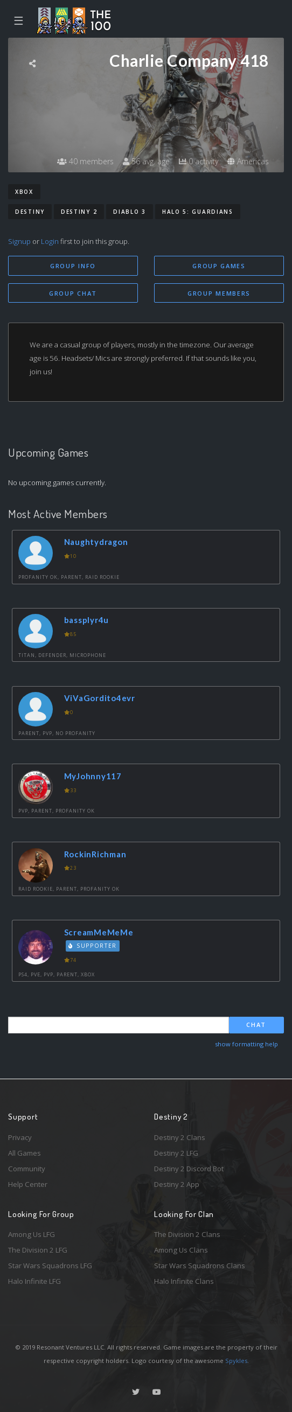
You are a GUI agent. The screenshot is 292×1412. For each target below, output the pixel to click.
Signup (19, 241)
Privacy (20, 1137)
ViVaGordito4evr (99, 698)
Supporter (92, 945)
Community (26, 1168)
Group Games (219, 266)
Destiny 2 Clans (179, 1137)
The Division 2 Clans (187, 1234)
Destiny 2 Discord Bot (189, 1168)
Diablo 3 (129, 211)
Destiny (30, 211)
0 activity (198, 161)
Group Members (219, 293)
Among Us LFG (31, 1234)
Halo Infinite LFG (34, 1281)
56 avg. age (146, 161)
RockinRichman (95, 854)
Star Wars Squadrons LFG (50, 1265)
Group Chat (73, 293)
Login (50, 241)
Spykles (236, 1361)
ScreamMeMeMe (99, 932)
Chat (256, 1024)
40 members (85, 161)
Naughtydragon (96, 542)
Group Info (73, 266)
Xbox (24, 191)
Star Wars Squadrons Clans (199, 1265)
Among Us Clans (181, 1250)
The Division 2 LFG (37, 1250)
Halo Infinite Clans (184, 1281)
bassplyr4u (86, 620)
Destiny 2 (79, 211)
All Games (24, 1153)
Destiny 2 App (176, 1184)
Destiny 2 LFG (176, 1153)
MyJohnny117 (93, 776)
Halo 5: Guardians (197, 211)
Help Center (27, 1184)
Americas (248, 161)
